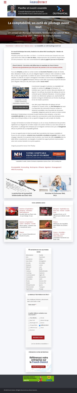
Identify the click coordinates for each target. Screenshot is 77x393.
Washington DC (34, 320)
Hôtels (41, 257)
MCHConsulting (17, 169)
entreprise (34, 167)
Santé (40, 277)
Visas (54, 212)
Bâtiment (28, 265)
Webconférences (24, 212)
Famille (41, 253)
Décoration (29, 277)
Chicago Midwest (34, 323)
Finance (55, 220)
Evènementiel (30, 285)
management (57, 167)
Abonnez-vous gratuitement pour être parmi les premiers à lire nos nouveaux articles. (38, 67)
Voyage (41, 287)
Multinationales (43, 269)
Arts (27, 255)
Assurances (29, 257)
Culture (21, 222)
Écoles (28, 279)
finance (41, 167)
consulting (25, 167)
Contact (43, 391)
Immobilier (62, 230)
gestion (48, 167)
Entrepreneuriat (30, 283)
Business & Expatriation (26, 209)
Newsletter (48, 391)
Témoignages (36, 391)
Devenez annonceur (67, 391)
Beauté (28, 267)
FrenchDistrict (9, 46)
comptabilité (16, 167)
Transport (42, 285)
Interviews (29, 210)
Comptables (29, 275)
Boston (42, 320)
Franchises (42, 255)
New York (32, 318)
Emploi (28, 281)
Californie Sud (33, 325)
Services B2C (42, 279)
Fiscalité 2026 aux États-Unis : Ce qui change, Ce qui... (27, 214)
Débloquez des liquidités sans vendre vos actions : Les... (61, 222)
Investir (62, 210)
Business (32, 328)
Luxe (40, 265)
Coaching (28, 271)
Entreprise (22, 210)
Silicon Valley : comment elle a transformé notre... (28, 224)
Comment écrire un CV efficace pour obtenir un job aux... (61, 214)
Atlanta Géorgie (45, 318)
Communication (30, 273)
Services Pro (42, 281)
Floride (42, 316)
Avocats (28, 261)
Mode (40, 267)
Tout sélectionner (34, 316)
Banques (28, 263)
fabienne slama (29, 46)
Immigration (42, 259)
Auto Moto (29, 259)
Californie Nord (19, 46)
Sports (41, 283)
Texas (42, 325)
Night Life (41, 273)
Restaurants (42, 275)
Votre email (32, 302)
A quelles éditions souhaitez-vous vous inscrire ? (37, 312)
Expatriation (29, 287)
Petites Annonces (57, 391)
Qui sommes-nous (27, 391)
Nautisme (41, 271)
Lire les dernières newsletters (40, 341)
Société (67, 210)
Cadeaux (28, 269)
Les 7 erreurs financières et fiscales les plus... (27, 233)
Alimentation (29, 253)
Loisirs (41, 263)
